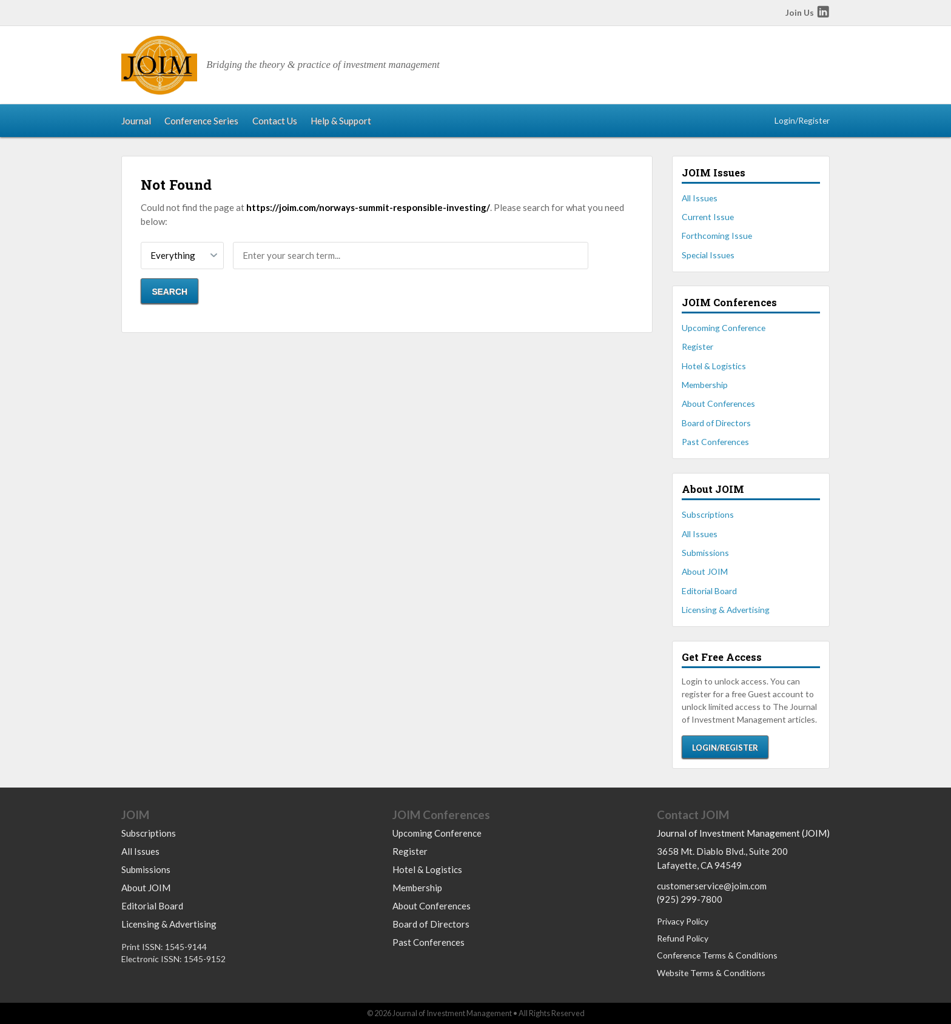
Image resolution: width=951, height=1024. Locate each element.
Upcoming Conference (723, 328)
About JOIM (705, 571)
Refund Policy (682, 938)
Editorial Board (709, 591)
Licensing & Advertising (726, 609)
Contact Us (274, 120)
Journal (136, 120)
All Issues (699, 198)
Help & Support (341, 120)
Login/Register (802, 120)
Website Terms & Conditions (711, 973)
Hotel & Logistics (714, 366)
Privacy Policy (682, 921)
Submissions (705, 552)
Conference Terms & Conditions (717, 955)
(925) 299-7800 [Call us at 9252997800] (689, 899)
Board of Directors (716, 423)
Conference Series (201, 120)
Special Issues (708, 255)
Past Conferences (715, 442)
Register (697, 346)
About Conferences (718, 403)
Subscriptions (708, 514)
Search (169, 291)
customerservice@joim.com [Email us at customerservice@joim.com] (712, 885)
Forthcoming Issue (717, 235)
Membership (705, 385)
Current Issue (708, 217)
